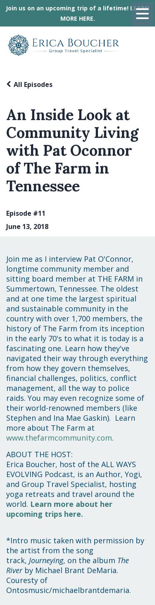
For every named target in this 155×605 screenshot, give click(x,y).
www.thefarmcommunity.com (59, 438)
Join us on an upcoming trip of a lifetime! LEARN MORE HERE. (77, 13)
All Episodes (33, 84)
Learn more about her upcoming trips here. (59, 509)
